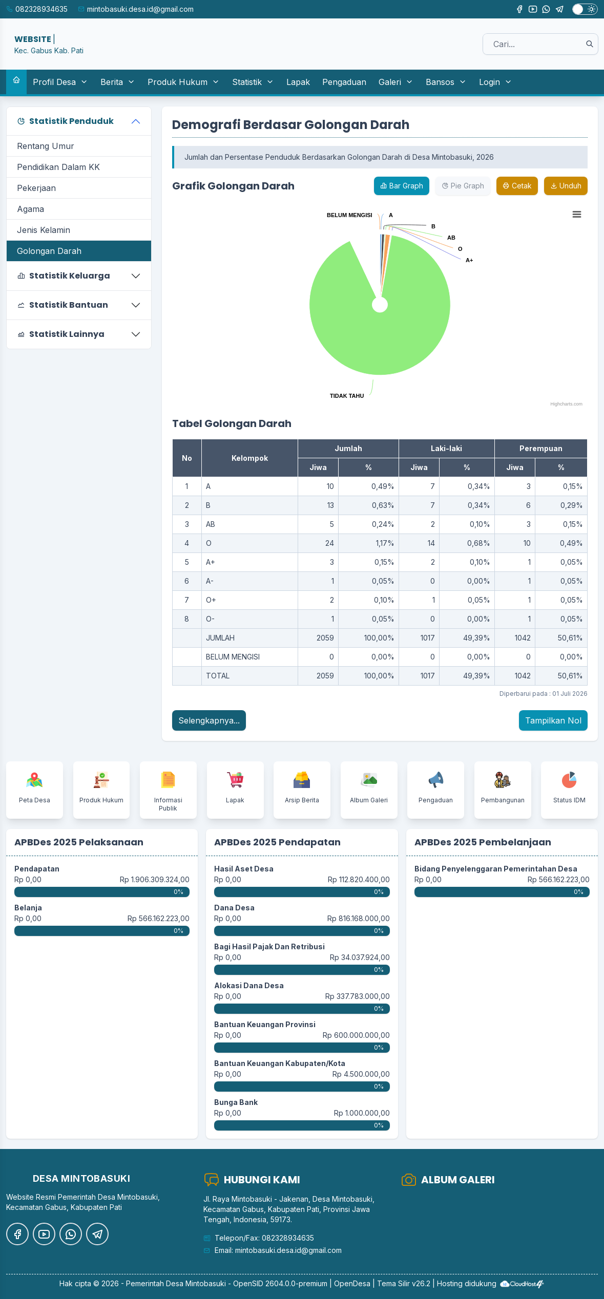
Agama (30, 209)
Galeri (396, 82)
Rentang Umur (45, 146)
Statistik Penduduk (65, 121)
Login (495, 82)
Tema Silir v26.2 (403, 1283)
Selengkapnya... (209, 720)
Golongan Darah (49, 251)
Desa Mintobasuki (196, 1283)
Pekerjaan (36, 188)
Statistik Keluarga (63, 276)
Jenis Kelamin (43, 230)
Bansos (446, 82)
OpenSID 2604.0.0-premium (280, 1283)
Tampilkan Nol (553, 720)
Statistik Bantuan (62, 305)
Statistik (253, 82)
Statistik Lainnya (61, 334)
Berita (117, 82)
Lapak (298, 82)
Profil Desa (60, 82)
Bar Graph (401, 185)
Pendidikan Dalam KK (58, 167)
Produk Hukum (184, 82)
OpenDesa (352, 1283)
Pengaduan (344, 82)
